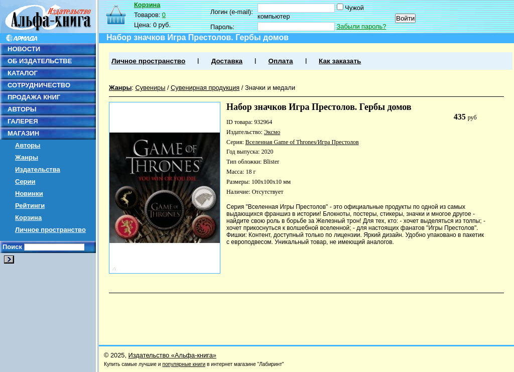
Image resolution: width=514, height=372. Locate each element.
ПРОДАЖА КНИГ (34, 97)
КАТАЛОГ (23, 73)
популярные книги (183, 364)
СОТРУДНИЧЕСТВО (39, 85)
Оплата (280, 61)
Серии (25, 181)
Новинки (29, 193)
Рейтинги (30, 205)
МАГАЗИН (23, 133)
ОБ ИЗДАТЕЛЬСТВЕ (40, 61)
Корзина (28, 217)
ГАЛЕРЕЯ (23, 121)
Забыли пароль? (362, 26)
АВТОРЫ (22, 109)
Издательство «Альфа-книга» (172, 355)
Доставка (226, 61)
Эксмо (272, 132)
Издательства (37, 169)
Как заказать (340, 61)
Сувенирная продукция (205, 87)
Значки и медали (270, 87)
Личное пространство (50, 229)
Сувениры (150, 87)
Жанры (26, 157)
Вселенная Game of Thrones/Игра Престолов (302, 142)
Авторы (27, 145)
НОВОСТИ (24, 49)
